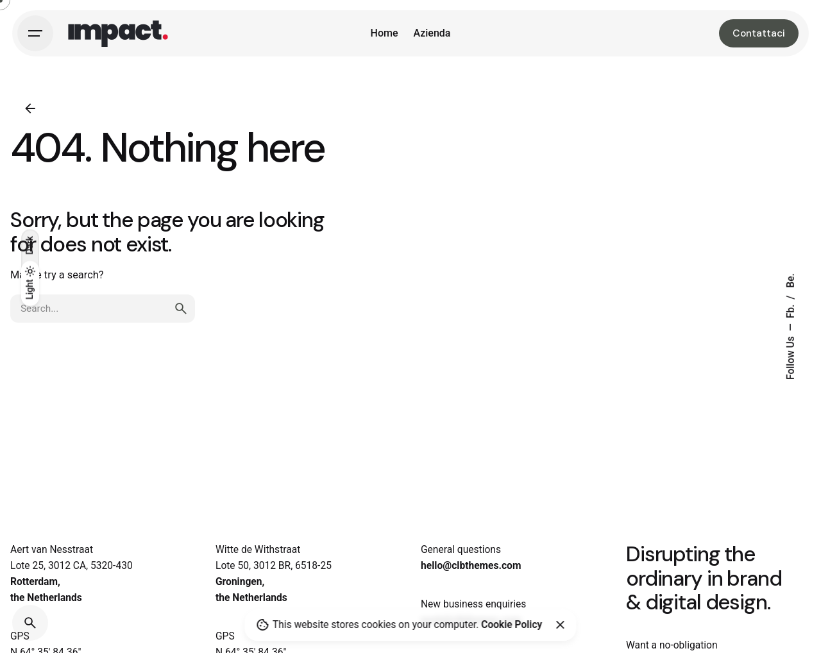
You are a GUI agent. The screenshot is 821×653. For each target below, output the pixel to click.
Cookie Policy (511, 625)
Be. (791, 280)
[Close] (560, 625)
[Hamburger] (35, 33)
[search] (181, 308)
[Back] (30, 108)
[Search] (30, 623)
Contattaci (758, 33)
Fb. (791, 310)
